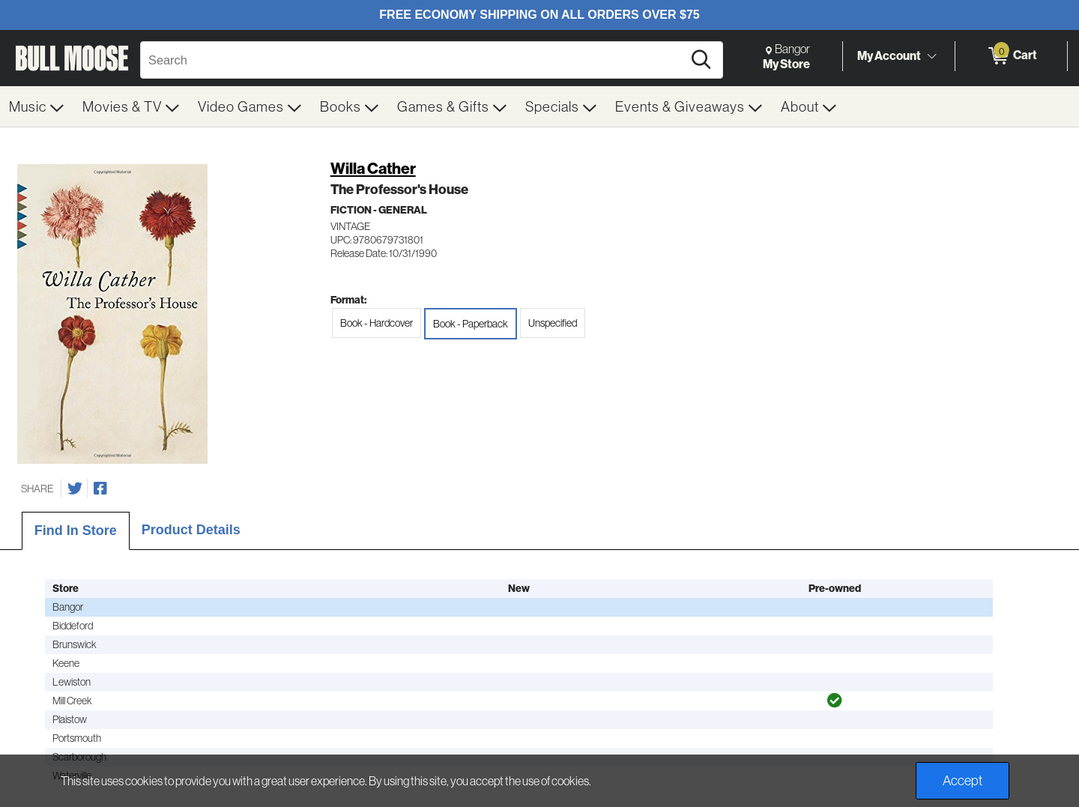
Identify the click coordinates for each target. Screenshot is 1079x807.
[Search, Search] (413, 60)
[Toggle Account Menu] (931, 56)
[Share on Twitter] (74, 488)
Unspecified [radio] (552, 323)
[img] (834, 700)
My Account (889, 55)
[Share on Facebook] (100, 488)
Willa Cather (373, 168)
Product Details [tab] (191, 529)
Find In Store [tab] (75, 530)
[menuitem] (36, 106)
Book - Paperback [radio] (470, 323)
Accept (962, 780)
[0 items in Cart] (1011, 56)
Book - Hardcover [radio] (376, 323)
